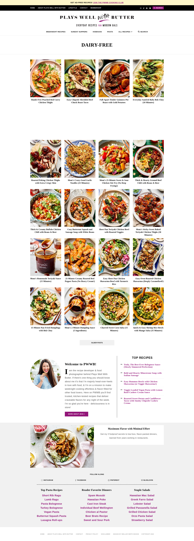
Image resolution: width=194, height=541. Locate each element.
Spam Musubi (96, 495)
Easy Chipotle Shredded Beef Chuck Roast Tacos (80, 101)
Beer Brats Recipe (96, 516)
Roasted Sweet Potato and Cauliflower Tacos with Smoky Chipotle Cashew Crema (142, 400)
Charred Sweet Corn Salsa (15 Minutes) (114, 329)
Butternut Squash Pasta (51, 516)
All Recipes (126, 32)
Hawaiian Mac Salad (142, 495)
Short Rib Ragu (51, 495)
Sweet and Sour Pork (97, 520)
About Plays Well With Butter (51, 8)
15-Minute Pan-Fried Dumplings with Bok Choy (45, 329)
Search (143, 32)
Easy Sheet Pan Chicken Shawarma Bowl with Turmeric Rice (114, 281)
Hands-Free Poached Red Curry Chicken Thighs (45, 101)
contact (84, 8)
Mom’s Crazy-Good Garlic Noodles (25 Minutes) (80, 181)
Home (32, 8)
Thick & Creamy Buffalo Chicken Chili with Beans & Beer (45, 230)
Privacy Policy (92, 534)
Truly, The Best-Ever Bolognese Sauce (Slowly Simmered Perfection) (142, 366)
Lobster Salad (142, 503)
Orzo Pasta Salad (142, 516)
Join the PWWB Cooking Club (108, 3)
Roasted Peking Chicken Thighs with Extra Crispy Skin (45, 181)
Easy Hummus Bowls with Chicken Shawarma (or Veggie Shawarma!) (141, 383)
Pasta (110, 32)
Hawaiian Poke (97, 499)
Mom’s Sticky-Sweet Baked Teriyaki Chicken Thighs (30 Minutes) (148, 232)
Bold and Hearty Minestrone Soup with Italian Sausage (143, 374)
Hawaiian (97, 32)
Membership (95, 8)
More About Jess (76, 414)
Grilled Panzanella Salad (142, 507)
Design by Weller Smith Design (126, 534)
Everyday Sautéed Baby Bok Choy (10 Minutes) (148, 101)
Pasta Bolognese (51, 503)
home (42, 534)
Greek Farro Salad (142, 499)
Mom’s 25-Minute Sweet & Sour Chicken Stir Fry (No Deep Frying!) (114, 183)
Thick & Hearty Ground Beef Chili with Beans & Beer (148, 181)
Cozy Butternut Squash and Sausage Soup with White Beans (79, 230)
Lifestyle (72, 8)
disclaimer (105, 534)
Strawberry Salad (142, 520)
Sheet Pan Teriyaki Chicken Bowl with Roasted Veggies (114, 230)
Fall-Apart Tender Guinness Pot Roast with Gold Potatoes (114, 101)
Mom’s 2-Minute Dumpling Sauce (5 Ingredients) (80, 329)
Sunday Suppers (79, 32)
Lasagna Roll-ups (51, 520)
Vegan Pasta (51, 512)
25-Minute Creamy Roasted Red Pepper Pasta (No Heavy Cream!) (80, 279)
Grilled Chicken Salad (142, 512)
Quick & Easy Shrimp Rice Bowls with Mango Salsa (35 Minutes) (148, 329)
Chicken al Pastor (97, 512)
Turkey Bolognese (51, 507)
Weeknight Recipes (55, 32)
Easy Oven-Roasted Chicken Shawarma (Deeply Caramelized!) (148, 279)
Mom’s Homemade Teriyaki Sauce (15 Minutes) (45, 279)
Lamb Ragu (52, 499)
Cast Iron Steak (96, 503)
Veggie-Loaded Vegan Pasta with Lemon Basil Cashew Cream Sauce (143, 391)
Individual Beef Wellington (96, 507)
